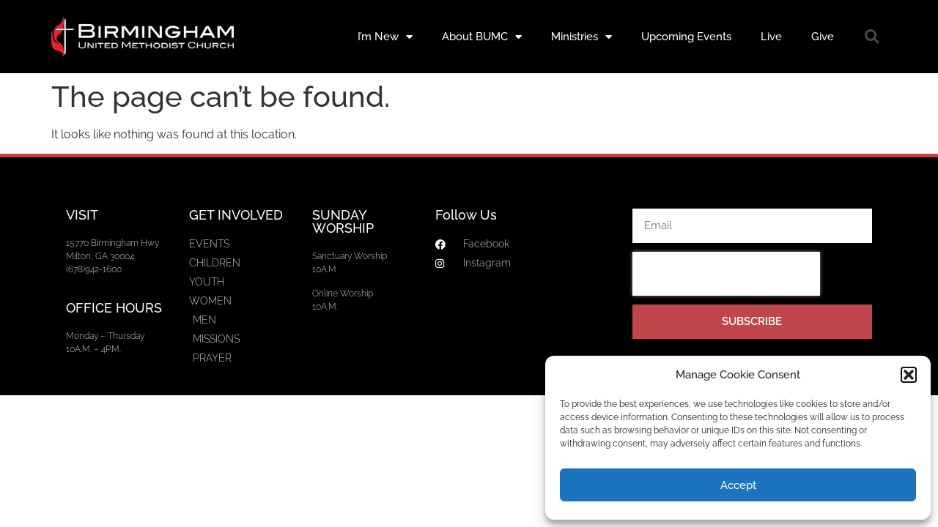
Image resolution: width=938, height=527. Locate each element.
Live (771, 36)
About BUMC (482, 37)
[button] (908, 374)
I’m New (385, 37)
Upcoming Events (686, 36)
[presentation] (726, 274)
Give (822, 36)
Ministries (581, 37)
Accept (738, 485)
